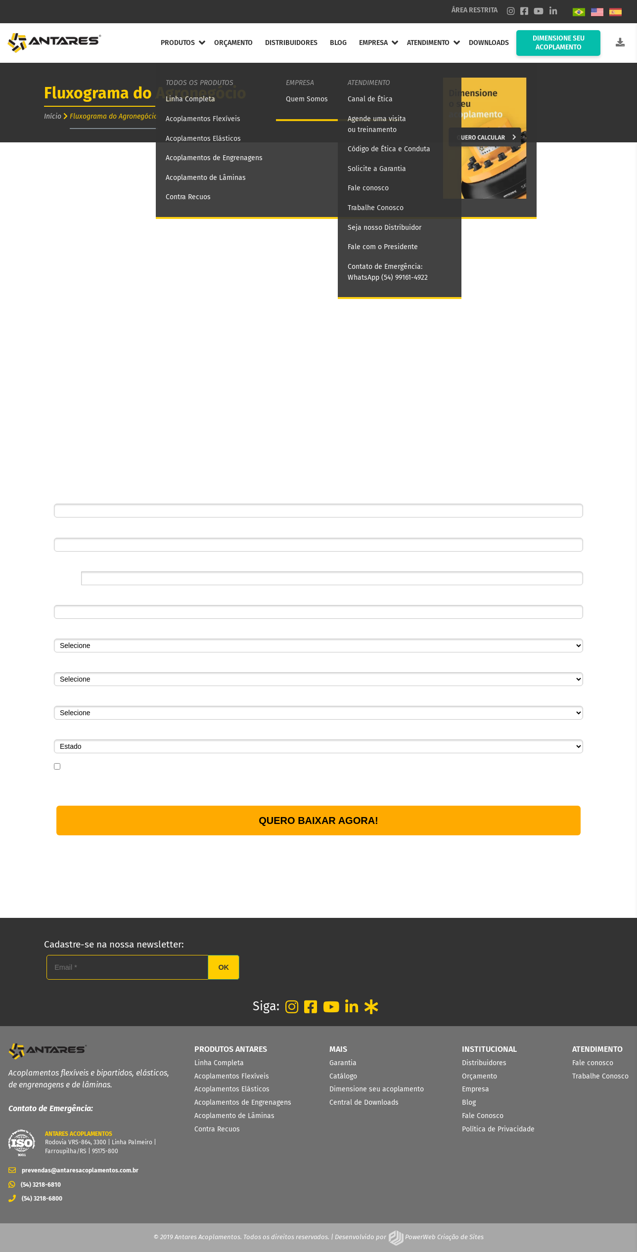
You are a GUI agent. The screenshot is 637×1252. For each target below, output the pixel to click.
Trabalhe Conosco (600, 1076)
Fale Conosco (482, 1116)
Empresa (475, 1089)
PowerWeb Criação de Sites (444, 1237)
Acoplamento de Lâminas (234, 1116)
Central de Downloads (364, 1102)
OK (223, 967)
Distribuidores (484, 1063)
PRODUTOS (178, 43)
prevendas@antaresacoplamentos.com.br (73, 1170)
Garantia (343, 1063)
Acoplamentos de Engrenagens (242, 1102)
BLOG (338, 43)
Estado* (66, 732)
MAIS (338, 1049)
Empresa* (69, 598)
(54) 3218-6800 (35, 1199)
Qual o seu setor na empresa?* (102, 665)
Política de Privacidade (260, 787)
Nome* (64, 496)
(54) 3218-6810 (34, 1185)
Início (52, 116)
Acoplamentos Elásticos (232, 1089)
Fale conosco (592, 1063)
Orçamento (479, 1076)
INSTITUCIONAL (489, 1049)
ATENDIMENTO (428, 43)
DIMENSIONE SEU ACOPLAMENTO (559, 42)
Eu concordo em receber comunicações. (120, 767)
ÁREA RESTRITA (475, 10)
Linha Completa (219, 1063)
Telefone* (68, 564)
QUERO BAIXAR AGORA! (318, 820)
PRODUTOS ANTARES (230, 1049)
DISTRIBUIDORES (291, 43)
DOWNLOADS (489, 43)
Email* (64, 530)
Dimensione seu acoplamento (376, 1089)
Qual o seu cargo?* (83, 698)
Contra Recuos (217, 1129)
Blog (469, 1102)
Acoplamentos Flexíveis (231, 1076)
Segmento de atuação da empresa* (108, 631)
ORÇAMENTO (233, 43)
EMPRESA (373, 43)
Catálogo (343, 1076)
